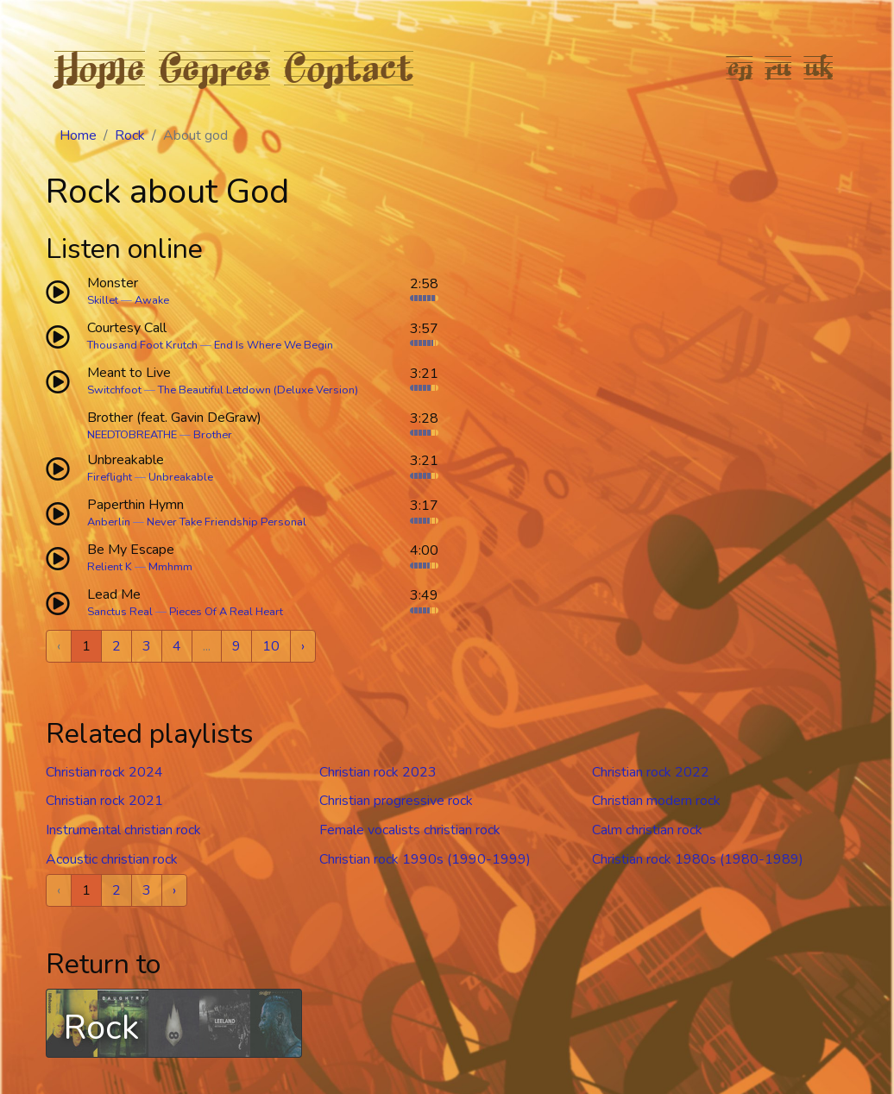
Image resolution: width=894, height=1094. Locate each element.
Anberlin (108, 522)
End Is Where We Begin (273, 345)
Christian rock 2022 (650, 772)
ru (778, 67)
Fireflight (109, 477)
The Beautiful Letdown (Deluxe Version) (258, 390)
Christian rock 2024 (104, 772)
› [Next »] (303, 646)
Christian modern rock (656, 800)
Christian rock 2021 (104, 800)
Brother (212, 435)
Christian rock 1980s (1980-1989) (697, 859)
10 (271, 646)
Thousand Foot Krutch (142, 345)
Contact (348, 67)
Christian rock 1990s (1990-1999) (425, 859)
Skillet (102, 300)
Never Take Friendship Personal (226, 522)
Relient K (109, 567)
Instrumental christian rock (123, 829)
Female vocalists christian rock (410, 829)
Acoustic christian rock (112, 859)
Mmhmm (170, 567)
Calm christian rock (647, 829)
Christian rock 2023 (378, 772)
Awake (152, 300)
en (739, 67)
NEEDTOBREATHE (132, 435)
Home (99, 67)
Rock (130, 135)
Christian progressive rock (396, 800)
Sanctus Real (120, 611)
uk (819, 67)
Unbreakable (180, 477)
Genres (214, 67)
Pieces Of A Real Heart (226, 611)
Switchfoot (114, 390)
